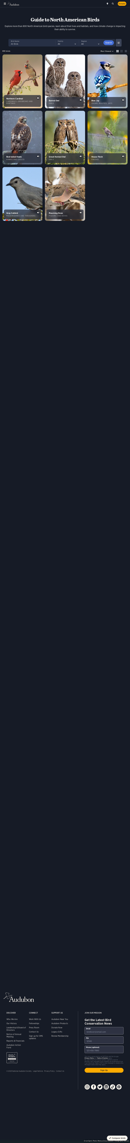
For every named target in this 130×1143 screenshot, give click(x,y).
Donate (122, 4)
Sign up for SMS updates (36, 1037)
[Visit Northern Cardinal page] (22, 81)
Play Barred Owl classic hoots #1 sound (81, 100)
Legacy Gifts (56, 1032)
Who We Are (12, 1019)
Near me (108, 3)
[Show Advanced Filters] (119, 42)
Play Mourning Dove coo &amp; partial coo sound (81, 212)
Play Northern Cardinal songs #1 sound (38, 98)
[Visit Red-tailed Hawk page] (22, 138)
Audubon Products (59, 1023)
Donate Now (56, 1027)
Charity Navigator (11, 1057)
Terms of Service (102, 1058)
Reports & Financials (15, 1041)
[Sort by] (107, 51)
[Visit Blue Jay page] (108, 81)
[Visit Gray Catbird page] (22, 194)
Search (113, 3)
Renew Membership (59, 1036)
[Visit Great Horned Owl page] (65, 138)
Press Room (34, 1027)
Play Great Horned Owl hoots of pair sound (81, 156)
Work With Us (35, 1019)
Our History (11, 1023)
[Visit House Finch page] (108, 138)
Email (88, 1029)
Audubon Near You (59, 1019)
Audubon (13, 4)
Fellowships (34, 1023)
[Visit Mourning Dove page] (65, 194)
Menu (5, 3)
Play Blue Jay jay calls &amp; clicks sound (123, 100)
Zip (87, 1038)
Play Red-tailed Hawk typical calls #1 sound (38, 156)
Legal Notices (38, 1071)
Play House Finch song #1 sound (123, 156)
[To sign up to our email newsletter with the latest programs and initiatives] (104, 1030)
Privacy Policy (49, 1071)
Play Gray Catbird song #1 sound (38, 212)
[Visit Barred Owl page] (65, 81)
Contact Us (34, 1032)
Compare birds (119, 1138)
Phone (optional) (92, 1047)
